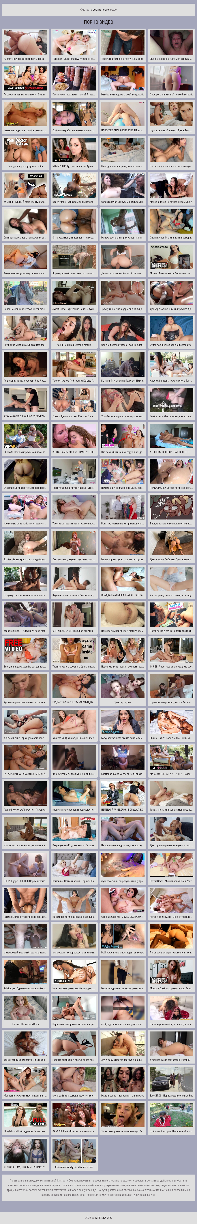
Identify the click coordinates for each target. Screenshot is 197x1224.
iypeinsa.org (103, 1218)
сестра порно (101, 9)
